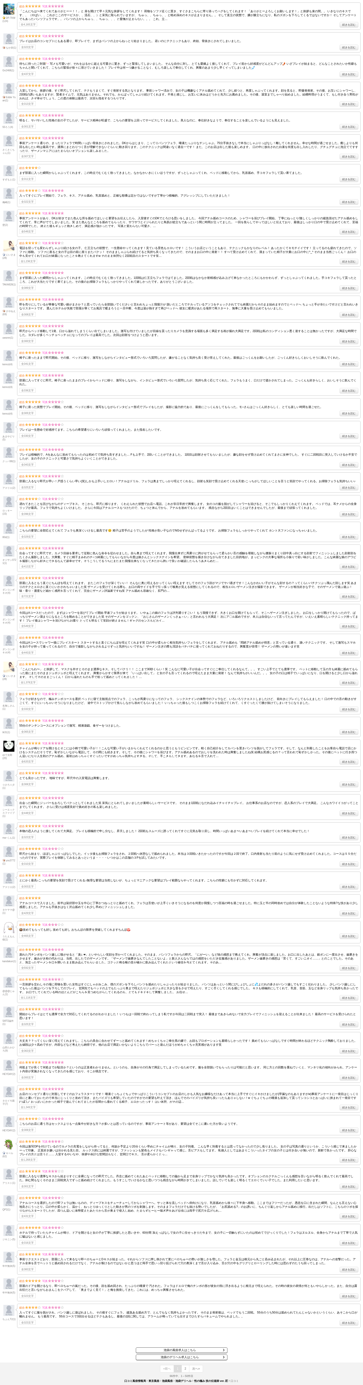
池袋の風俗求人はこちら (180, 1350)
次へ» (196, 1368)
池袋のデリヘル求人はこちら (180, 1357)
